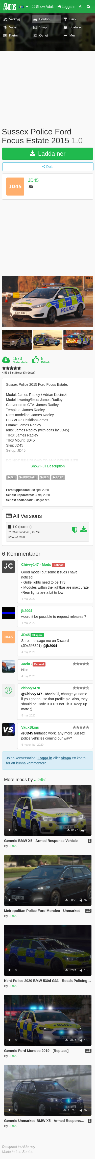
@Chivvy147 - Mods (38, 694)
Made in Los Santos (17, 1152)
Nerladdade (20, 362)
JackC (26, 664)
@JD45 (27, 733)
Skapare (37, 635)
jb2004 (26, 611)
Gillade (45, 362)
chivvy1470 (30, 688)
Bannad (58, 564)
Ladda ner (47, 153)
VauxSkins (30, 727)
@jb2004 (50, 646)
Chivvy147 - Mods (36, 565)
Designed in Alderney (19, 1147)
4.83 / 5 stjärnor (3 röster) (18, 372)
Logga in (45, 758)
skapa (66, 758)
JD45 (33, 180)
